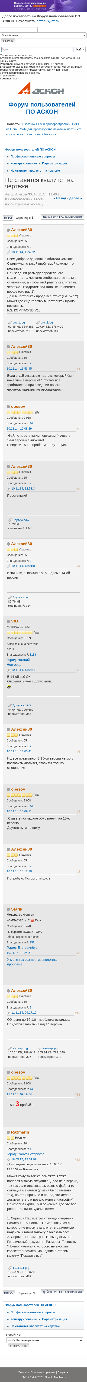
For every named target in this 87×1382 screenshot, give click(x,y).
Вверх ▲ (63, 1372)
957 (32, 942)
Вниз (8, 218)
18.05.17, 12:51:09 (23, 1159)
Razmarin (20, 1132)
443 (32, 423)
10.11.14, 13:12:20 (19, 871)
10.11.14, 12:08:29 (19, 428)
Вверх (8, 1293)
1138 (33, 654)
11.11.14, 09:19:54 (19, 1094)
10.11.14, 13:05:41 (19, 751)
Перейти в (13, 1334)
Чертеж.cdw (18, 520)
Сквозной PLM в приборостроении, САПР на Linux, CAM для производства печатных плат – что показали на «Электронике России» (43, 129)
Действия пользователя (62, 216)
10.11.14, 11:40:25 (23, 252)
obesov (18, 406)
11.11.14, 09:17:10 (23, 1012)
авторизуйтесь (48, 21)
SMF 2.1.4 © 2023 (32, 1377)
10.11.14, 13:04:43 (23, 670)
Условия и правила (43, 1372)
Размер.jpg (18, 1048)
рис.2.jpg (44, 322)
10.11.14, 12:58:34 (23, 488)
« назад (59, 198)
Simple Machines (55, 1377)
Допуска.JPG (19, 705)
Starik (16, 909)
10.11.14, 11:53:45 (19, 368)
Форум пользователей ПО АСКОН (42, 108)
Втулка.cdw (18, 597)
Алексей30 (21, 229)
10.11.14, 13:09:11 (19, 811)
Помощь (23, 1372)
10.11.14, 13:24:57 (19, 953)
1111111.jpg (18, 1267)
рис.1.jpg (16, 322)
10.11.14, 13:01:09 (23, 566)
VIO (14, 621)
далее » (75, 198)
